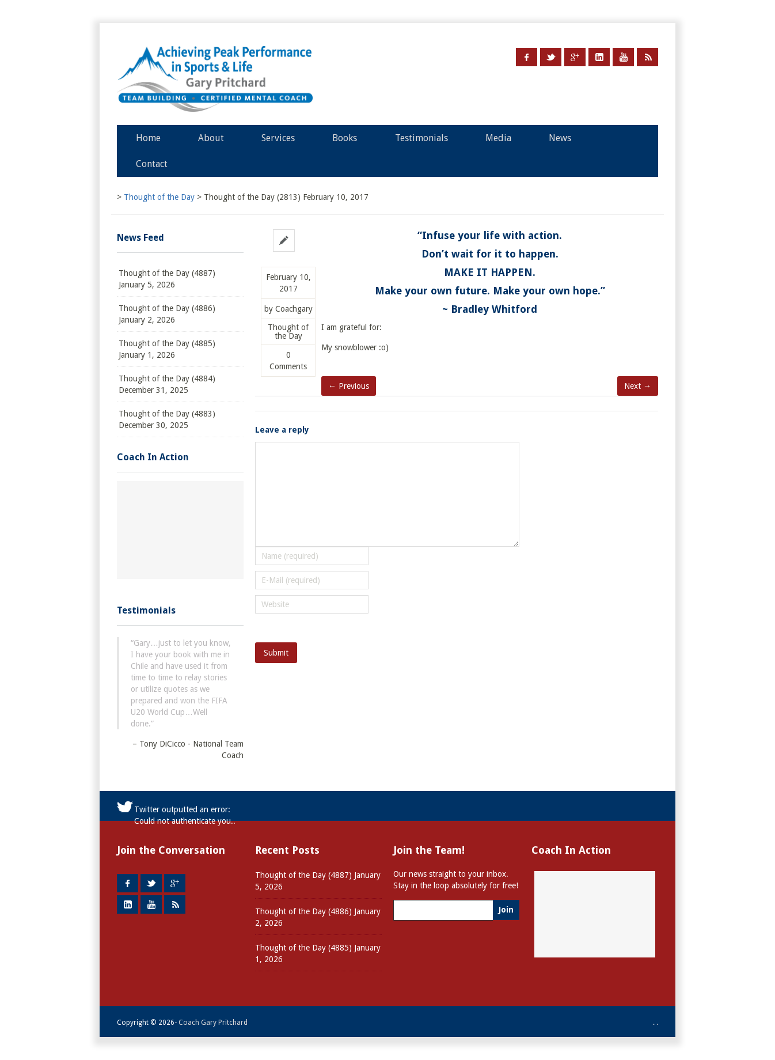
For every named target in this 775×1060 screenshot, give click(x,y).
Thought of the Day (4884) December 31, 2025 (167, 384)
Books (344, 137)
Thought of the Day (288, 331)
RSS (647, 57)
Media (498, 137)
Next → (637, 386)
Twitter (550, 57)
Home (148, 137)
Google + (575, 57)
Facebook (526, 57)
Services (278, 137)
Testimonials (421, 137)
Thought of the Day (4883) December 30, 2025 (167, 419)
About (211, 137)
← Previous (348, 386)
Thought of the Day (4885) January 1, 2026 (167, 349)
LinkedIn (599, 57)
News (560, 137)
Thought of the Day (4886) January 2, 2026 (167, 314)
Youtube (623, 57)
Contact (152, 163)
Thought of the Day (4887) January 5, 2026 (167, 278)
